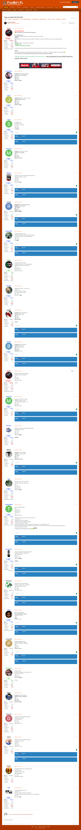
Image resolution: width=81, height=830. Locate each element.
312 (12, 412)
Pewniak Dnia (17, 23)
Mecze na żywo (50, 7)
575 (12, 111)
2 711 (12, 276)
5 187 (12, 44)
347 (12, 441)
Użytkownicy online (28, 9)
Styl (36, 826)
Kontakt (48, 826)
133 (12, 247)
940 (12, 684)
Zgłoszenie (17, 132)
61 (12, 594)
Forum (4, 9)
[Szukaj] (69, 7)
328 (12, 302)
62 (12, 706)
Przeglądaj (6, 7)
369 (12, 565)
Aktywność (13, 7)
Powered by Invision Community (40, 828)
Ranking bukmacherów (40, 7)
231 (12, 727)
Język (32, 826)
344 (12, 135)
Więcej (56, 7)
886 (12, 626)
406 (12, 87)
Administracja (21, 9)
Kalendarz (9, 9)
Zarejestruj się (75, 2)
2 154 (12, 495)
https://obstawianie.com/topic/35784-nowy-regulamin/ (26, 32)
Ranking (35, 9)
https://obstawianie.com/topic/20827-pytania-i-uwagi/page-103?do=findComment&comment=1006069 (33, 53)
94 (12, 323)
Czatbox (32, 7)
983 (12, 189)
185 (12, 520)
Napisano (19, 28)
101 (12, 750)
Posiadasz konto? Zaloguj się (65, 2)
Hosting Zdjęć (25, 7)
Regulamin (14, 9)
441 (12, 803)
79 (12, 463)
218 (12, 215)
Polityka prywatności (42, 826)
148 (12, 779)
